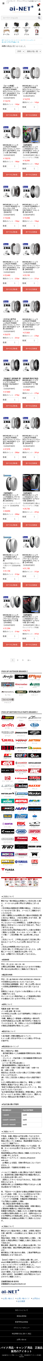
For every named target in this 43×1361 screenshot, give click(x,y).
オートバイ (9, 40)
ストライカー (7, 840)
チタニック (21, 840)
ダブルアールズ (7, 863)
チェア (16, 32)
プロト (34, 817)
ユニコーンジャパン (34, 847)
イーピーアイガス (34, 678)
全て (3, 40)
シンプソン (34, 832)
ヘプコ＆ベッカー (34, 764)
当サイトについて (21, 1310)
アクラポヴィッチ (7, 718)
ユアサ (7, 870)
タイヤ (6, 25)
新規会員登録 (21, 1316)
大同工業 (7, 749)
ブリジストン (21, 733)
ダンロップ (21, 749)
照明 (37, 32)
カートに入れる (11, 115)
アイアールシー (34, 771)
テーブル (6, 32)
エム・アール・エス (7, 809)
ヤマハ (21, 863)
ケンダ (34, 779)
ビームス (7, 733)
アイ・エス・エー (7, 779)
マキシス (34, 787)
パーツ (17, 40)
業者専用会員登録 (21, 1322)
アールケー (21, 825)
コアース (7, 741)
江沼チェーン (7, 756)
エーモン (7, 726)
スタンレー (34, 693)
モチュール (21, 802)
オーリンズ (7, 817)
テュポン (21, 847)
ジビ (7, 764)
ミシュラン (30, 40)
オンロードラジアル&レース (10, 42)
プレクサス (21, 817)
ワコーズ (7, 855)
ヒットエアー (7, 771)
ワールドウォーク (34, 855)
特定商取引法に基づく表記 (21, 1334)
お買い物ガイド (23, 1298)
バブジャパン (34, 733)
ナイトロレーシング (34, 809)
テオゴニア (7, 700)
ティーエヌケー (34, 840)
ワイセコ (21, 855)
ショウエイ (21, 832)
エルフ (21, 756)
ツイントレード (7, 847)
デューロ (34, 749)
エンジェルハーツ (21, 726)
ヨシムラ (34, 863)
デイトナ (34, 741)
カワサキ (21, 779)
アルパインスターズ (34, 718)
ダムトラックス (21, 741)
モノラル (7, 693)
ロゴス (34, 685)
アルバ (21, 718)
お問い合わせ (21, 1339)
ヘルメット (27, 25)
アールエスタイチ (7, 832)
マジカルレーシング (21, 787)
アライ (34, 726)
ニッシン (21, 809)
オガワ (21, 693)
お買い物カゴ (8, 1298)
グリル (27, 32)
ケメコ (21, 685)
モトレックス (7, 802)
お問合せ (36, 1298)
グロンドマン (21, 764)
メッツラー (7, 794)
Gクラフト (34, 756)
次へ (29, 660)
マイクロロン (34, 794)
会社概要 (21, 1301)
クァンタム (7, 825)
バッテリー (16, 25)
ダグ (21, 678)
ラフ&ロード (34, 825)
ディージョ (7, 678)
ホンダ (21, 771)
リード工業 (7, 787)
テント (37, 25)
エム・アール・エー (34, 802)
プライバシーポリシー (22, 1328)
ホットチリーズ (7, 685)
